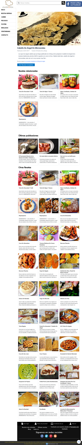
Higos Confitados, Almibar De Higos (68, 92)
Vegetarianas (5, 31)
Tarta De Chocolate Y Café (26, 91)
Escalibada (42, 409)
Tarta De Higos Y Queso (46, 91)
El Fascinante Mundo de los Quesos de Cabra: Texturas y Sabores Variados (26, 157)
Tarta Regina (22, 326)
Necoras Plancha (64, 243)
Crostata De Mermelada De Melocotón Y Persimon (67, 410)
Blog (29, 429)
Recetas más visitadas (28, 427)
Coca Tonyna (43, 354)
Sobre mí (36, 429)
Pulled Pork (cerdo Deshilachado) (49, 381)
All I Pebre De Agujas (66, 326)
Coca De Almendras (65, 215)
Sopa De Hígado (44, 271)
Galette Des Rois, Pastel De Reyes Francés (67, 271)
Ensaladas (4, 28)
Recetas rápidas (6, 13)
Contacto (4, 35)
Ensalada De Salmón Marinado (68, 354)
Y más (56, 443)
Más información (51, 443)
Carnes (3, 17)
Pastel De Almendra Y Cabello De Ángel (48, 327)
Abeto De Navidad (24, 409)
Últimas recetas (42, 427)
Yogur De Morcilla (44, 298)
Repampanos (22, 119)
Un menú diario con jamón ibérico (49, 156)
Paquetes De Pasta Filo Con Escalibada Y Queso (67, 382)
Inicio (3, 10)
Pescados (4, 20)
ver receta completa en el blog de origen (35, 61)
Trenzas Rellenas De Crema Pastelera (47, 244)
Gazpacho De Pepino (24, 381)
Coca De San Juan (24, 354)
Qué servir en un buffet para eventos (67, 156)
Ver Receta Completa (26, 65)
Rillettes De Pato (64, 298)
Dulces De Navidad (24, 298)
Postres (3, 24)
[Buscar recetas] (39, 3)
